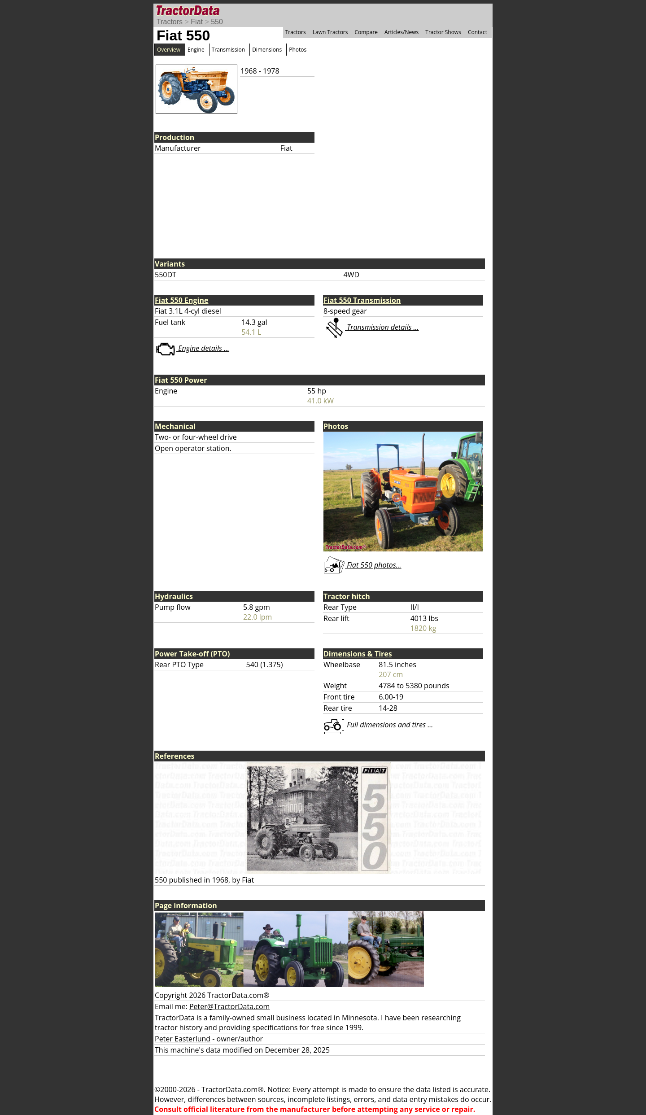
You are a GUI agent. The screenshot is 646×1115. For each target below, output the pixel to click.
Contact (477, 32)
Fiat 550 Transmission (362, 300)
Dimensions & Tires (357, 654)
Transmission (228, 49)
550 (217, 22)
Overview (168, 49)
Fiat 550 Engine (181, 300)
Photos (297, 49)
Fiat (197, 22)
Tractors (170, 22)
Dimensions (267, 49)
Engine (196, 49)
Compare (366, 32)
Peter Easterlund (182, 1039)
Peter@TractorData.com (229, 1006)
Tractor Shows (443, 32)
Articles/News (401, 32)
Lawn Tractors (330, 32)
